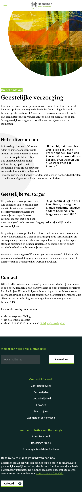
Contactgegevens (41, 385)
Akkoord (9, 483)
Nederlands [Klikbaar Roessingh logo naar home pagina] (41, 5)
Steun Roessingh (41, 436)
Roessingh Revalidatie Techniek (41, 449)
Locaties (41, 405)
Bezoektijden (41, 392)
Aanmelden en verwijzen (41, 417)
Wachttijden (41, 411)
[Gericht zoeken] (76, 5)
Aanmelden (61, 359)
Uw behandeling (12, 90)
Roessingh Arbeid (41, 443)
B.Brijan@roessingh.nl (52, 323)
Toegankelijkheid (41, 398)
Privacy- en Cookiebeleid (49, 473)
